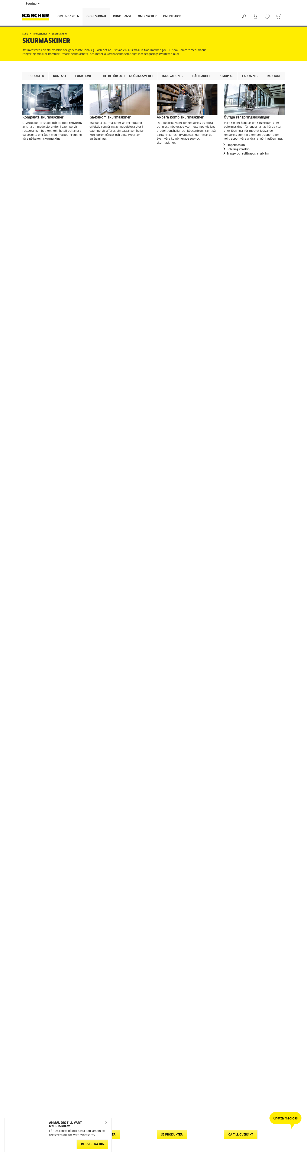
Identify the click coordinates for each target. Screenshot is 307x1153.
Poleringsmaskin (238, 149)
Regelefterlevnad (101, 1096)
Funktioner (84, 76)
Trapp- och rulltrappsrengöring (248, 153)
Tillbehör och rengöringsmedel (128, 76)
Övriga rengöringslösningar (246, 117)
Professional (96, 16)
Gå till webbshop (33, 1034)
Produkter (35, 76)
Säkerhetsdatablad (169, 1044)
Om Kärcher (147, 16)
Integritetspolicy (100, 1090)
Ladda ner (250, 76)
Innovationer (172, 76)
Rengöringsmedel (41, 475)
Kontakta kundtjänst (169, 1039)
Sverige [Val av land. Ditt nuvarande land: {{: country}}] (32, 3)
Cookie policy (98, 1070)
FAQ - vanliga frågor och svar (175, 1028)
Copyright (96, 1075)
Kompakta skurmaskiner (43, 117)
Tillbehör (124, 424)
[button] (33, 584)
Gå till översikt (240, 165)
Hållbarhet (201, 76)
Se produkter (37, 165)
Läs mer (122, 844)
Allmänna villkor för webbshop (42, 1028)
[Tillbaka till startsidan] (37, 16)
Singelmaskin (236, 145)
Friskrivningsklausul (102, 1080)
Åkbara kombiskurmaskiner (180, 117)
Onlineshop (172, 16)
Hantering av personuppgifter (108, 1085)
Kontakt (59, 76)
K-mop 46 (226, 76)
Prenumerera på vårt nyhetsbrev (245, 1039)
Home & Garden (67, 16)
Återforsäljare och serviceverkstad (179, 1049)
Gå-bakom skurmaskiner (110, 117)
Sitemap (229, 1044)
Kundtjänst (122, 16)
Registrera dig (92, 1144)
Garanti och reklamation (172, 1034)
